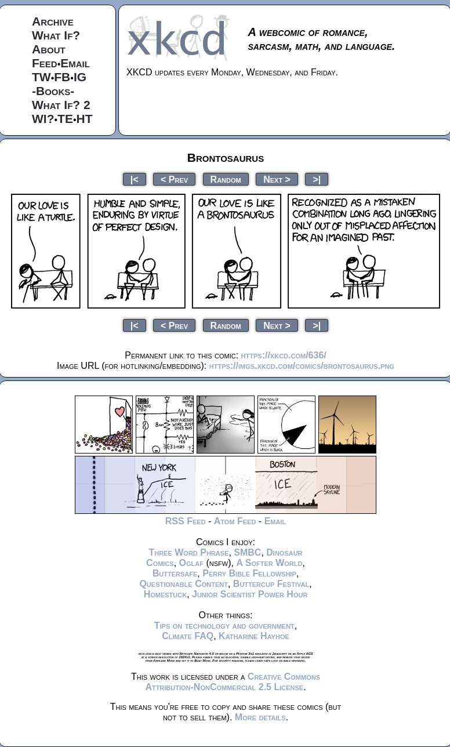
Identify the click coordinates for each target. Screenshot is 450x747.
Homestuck (165, 594)
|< (134, 179)
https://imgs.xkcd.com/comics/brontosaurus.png (301, 366)
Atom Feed (235, 521)
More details (260, 717)
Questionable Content (183, 584)
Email (75, 63)
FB (62, 77)
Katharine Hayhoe (254, 636)
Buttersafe (175, 573)
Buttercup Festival (271, 584)
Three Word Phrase (188, 552)
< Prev (174, 179)
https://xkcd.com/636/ (283, 355)
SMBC (247, 552)
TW (41, 77)
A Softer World (269, 563)
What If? (56, 35)
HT (85, 118)
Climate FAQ (187, 636)
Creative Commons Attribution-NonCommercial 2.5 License (232, 682)
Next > (277, 179)
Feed (44, 63)
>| (317, 179)
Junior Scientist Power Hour (249, 594)
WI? (43, 118)
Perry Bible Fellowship (249, 573)
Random (226, 179)
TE (65, 118)
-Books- (53, 90)
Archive (53, 21)
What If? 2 (61, 104)
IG (80, 77)
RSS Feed (185, 521)
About (49, 49)
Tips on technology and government (224, 625)
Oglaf (191, 563)
